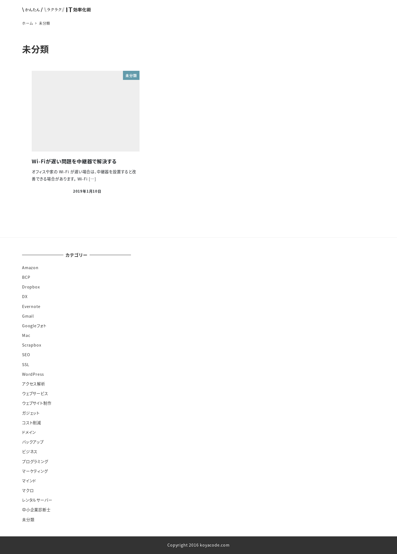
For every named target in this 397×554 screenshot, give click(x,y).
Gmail (28, 316)
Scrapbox (31, 345)
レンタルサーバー (37, 500)
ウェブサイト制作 (36, 403)
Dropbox (31, 287)
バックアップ (33, 442)
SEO (26, 354)
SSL (25, 364)
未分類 (28, 519)
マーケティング (35, 471)
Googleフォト (34, 325)
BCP (26, 277)
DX (25, 296)
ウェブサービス (35, 393)
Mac (26, 335)
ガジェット (31, 413)
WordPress (33, 374)
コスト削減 (31, 422)
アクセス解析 (33, 384)
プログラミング (35, 461)
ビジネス (29, 451)
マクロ (28, 490)
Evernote (31, 306)
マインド (29, 480)
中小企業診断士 (36, 509)
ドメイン (29, 432)
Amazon (30, 267)
